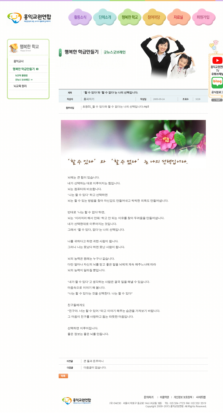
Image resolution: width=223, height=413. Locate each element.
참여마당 (154, 17)
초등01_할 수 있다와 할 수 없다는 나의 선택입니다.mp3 (116, 106)
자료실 (179, 17)
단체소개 (105, 17)
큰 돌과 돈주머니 (94, 361)
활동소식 (80, 17)
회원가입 (204, 17)
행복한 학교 (130, 17)
